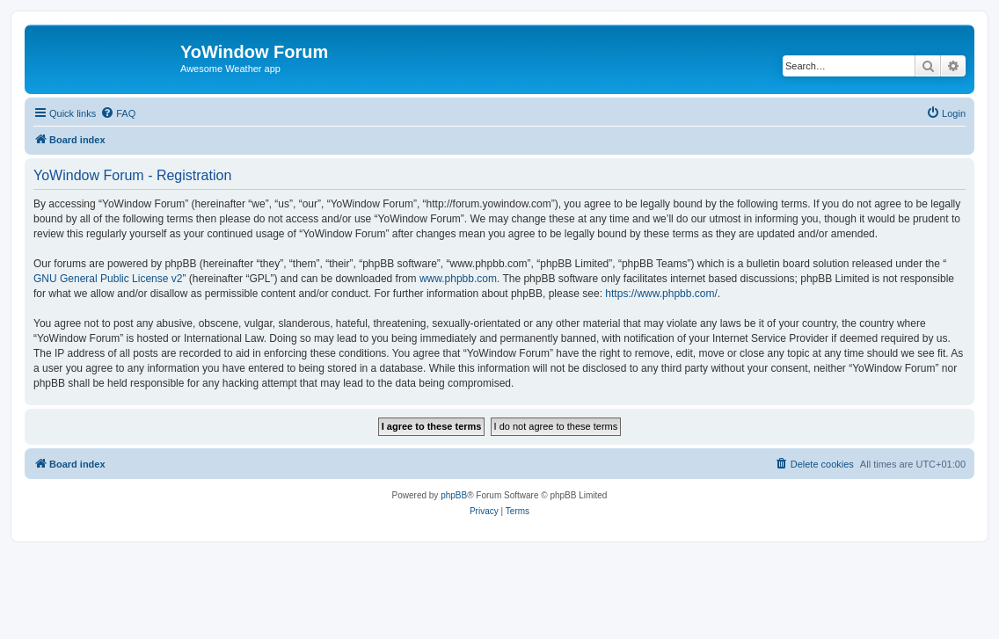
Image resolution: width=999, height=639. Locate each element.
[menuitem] (117, 113)
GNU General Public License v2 (107, 278)
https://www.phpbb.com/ (661, 293)
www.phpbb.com (458, 278)
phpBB (454, 495)
